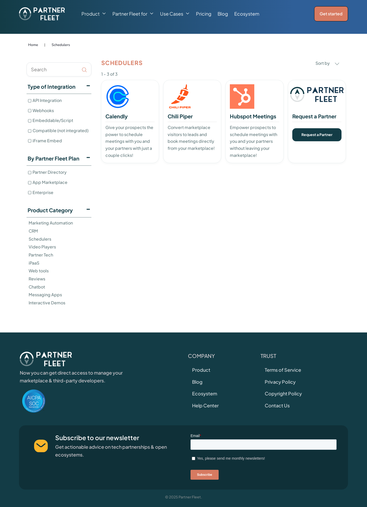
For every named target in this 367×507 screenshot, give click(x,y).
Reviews (37, 278)
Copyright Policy (283, 393)
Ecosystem (246, 13)
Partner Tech (41, 255)
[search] (59, 69)
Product (201, 370)
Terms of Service (283, 370)
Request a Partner (316, 134)
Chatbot (37, 287)
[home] (42, 13)
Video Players (42, 246)
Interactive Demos (47, 302)
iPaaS (34, 263)
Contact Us (277, 405)
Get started (331, 13)
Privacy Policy (280, 382)
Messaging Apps (45, 294)
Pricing (203, 13)
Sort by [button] (327, 63)
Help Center (205, 405)
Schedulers (40, 239)
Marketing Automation (51, 223)
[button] (93, 13)
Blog (223, 13)
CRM (33, 231)
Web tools (39, 270)
